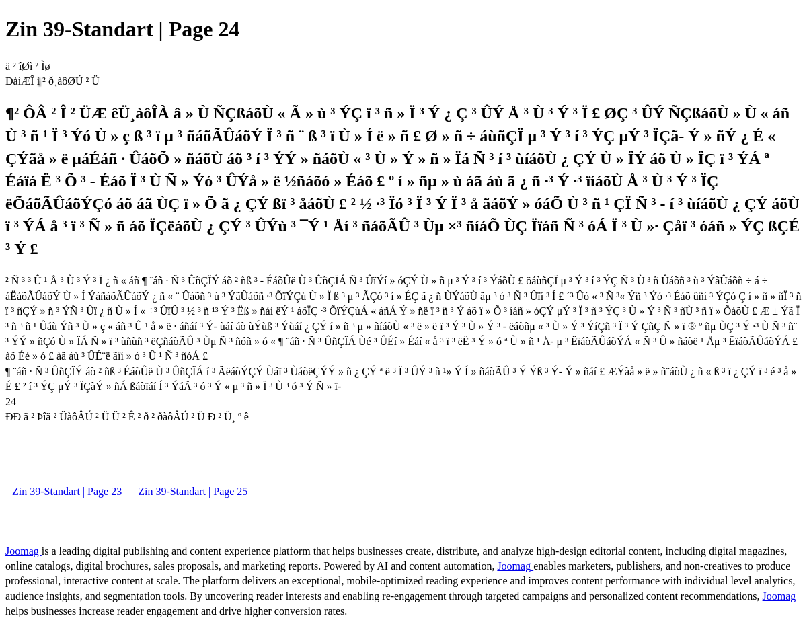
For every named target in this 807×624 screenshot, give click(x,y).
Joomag (23, 551)
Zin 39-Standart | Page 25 (192, 491)
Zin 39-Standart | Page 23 (67, 491)
